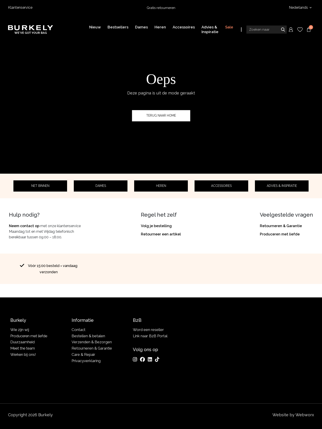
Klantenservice (20, 7)
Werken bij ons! (23, 354)
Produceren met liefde (280, 234)
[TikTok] (157, 359)
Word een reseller (148, 329)
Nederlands (299, 7)
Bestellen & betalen (88, 336)
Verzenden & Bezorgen (92, 342)
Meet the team (23, 348)
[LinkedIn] (150, 359)
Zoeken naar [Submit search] (283, 30)
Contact (78, 329)
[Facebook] (142, 359)
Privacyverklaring (86, 361)
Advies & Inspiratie (282, 186)
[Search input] (266, 30)
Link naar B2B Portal (150, 336)
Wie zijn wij (19, 329)
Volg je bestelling (156, 226)
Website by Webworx (293, 414)
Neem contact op (24, 226)
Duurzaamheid (22, 342)
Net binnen (40, 186)
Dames (100, 186)
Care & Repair (83, 354)
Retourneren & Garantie (281, 226)
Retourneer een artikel (161, 234)
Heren (161, 186)
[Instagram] (135, 359)
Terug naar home (161, 115)
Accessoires (221, 186)
